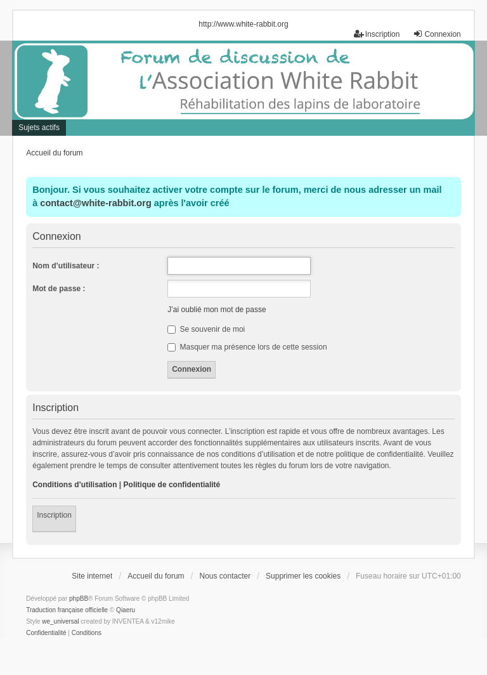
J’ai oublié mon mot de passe (216, 309)
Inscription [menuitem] (377, 34)
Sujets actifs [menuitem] (39, 127)
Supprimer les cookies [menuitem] (303, 576)
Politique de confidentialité (172, 484)
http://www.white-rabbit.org (243, 24)
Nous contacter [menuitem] (224, 576)
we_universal (60, 621)
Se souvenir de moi (206, 329)
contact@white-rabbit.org (95, 203)
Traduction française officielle (67, 609)
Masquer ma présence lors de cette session (247, 347)
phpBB (78, 598)
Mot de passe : (58, 288)
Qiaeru (125, 609)
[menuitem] (46, 633)
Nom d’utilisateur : (65, 265)
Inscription (54, 515)
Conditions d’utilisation (74, 484)
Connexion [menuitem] (436, 34)
